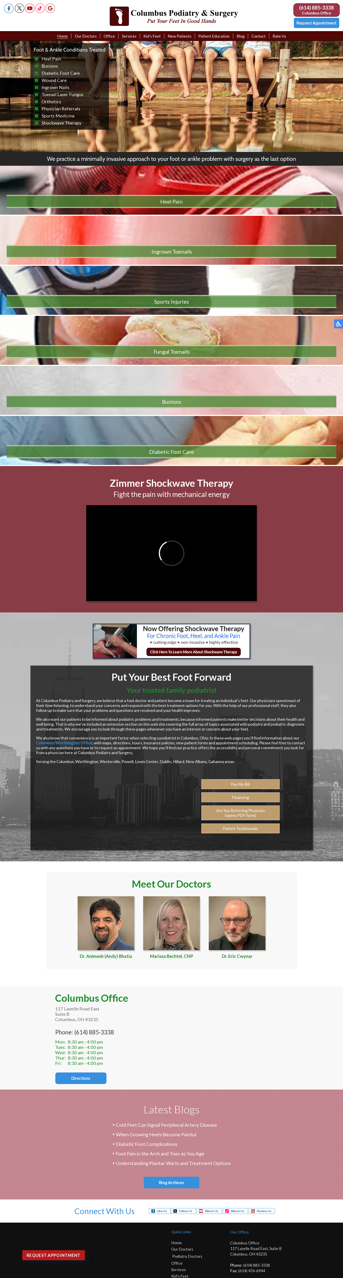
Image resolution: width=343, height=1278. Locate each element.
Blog (241, 36)
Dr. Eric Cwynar (237, 749)
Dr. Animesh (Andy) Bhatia (106, 749)
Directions (70, 898)
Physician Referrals (61, 108)
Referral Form (184, 1128)
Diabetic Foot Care (61, 73)
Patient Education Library (194, 1148)
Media (177, 1161)
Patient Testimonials (240, 652)
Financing (240, 621)
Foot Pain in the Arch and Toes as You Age (160, 974)
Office (109, 36)
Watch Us (211, 1031)
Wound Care (54, 80)
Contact (258, 36)
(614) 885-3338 (316, 8)
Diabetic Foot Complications (146, 965)
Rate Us (279, 36)
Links (176, 1167)
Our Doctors (86, 36)
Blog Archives (171, 1002)
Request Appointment (317, 22)
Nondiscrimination (293, 1229)
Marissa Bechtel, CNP (171, 749)
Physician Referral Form (193, 1200)
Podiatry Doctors (187, 1076)
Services (129, 36)
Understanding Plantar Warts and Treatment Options (173, 984)
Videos (178, 1155)
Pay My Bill (240, 608)
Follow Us (185, 1031)
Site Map (272, 1229)
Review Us (264, 1031)
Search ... (7, 1274)
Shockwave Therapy (61, 122)
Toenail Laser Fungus (62, 94)
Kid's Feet (152, 36)
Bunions (50, 66)
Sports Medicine (58, 115)
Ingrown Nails (55, 87)
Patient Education (214, 36)
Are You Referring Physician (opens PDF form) (240, 637)
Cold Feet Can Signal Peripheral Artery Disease (166, 946)
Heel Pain (51, 58)
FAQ (176, 1174)
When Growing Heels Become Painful (156, 955)
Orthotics (51, 101)
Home (62, 36)
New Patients (179, 36)
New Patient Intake (189, 1109)
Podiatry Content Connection (134, 1229)
